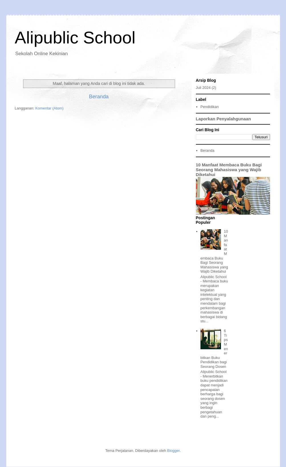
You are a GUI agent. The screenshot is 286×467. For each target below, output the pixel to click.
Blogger (173, 450)
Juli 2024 (203, 87)
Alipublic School (75, 37)
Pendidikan (209, 107)
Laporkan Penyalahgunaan (223, 118)
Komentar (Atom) (49, 108)
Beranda (99, 96)
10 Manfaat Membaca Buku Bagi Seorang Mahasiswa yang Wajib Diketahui (229, 169)
